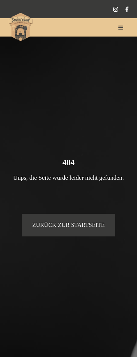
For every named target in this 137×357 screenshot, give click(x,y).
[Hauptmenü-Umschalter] (121, 27)
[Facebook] (127, 9)
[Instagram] (115, 9)
